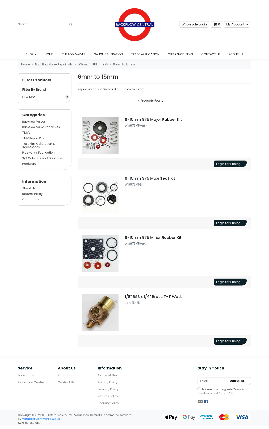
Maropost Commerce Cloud (41, 419)
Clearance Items (180, 54)
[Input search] (46, 24)
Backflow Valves (34, 122)
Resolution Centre (31, 382)
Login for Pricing (228, 164)
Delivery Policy (108, 389)
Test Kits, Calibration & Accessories (38, 145)
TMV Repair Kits (33, 138)
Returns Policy (32, 194)
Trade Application (145, 54)
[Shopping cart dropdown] (216, 24)
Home (49, 54)
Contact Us (210, 54)
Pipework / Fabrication (38, 152)
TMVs (26, 132)
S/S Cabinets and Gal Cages (43, 158)
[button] (44, 81)
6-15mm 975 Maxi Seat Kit (150, 178)
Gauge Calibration (108, 54)
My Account (235, 24)
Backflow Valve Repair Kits (41, 127)
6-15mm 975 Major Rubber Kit (153, 119)
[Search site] (71, 24)
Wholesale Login (194, 24)
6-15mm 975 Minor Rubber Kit (153, 237)
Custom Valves (73, 54)
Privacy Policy (107, 382)
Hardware (29, 164)
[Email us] (200, 401)
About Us (236, 54)
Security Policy (108, 403)
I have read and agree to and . (221, 391)
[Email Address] (212, 381)
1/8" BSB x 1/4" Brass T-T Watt (153, 296)
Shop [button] (31, 54)
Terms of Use (107, 375)
